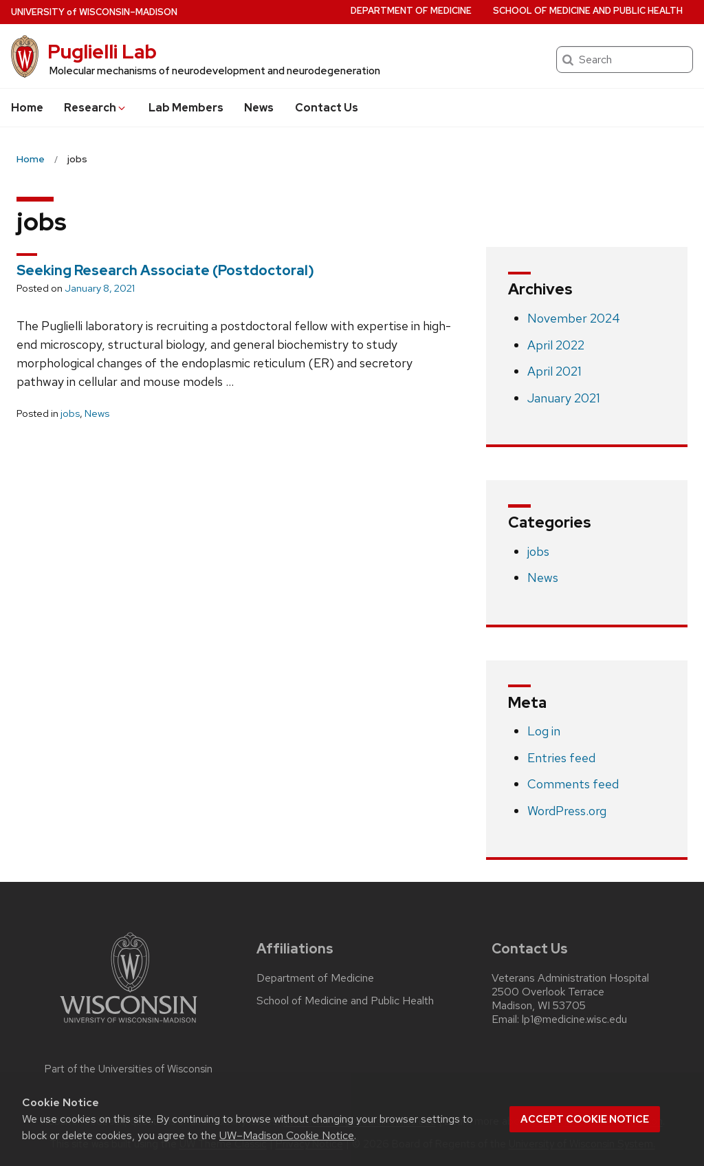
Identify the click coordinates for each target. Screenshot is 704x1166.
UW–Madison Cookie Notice (286, 1135)
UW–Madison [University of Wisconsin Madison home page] (94, 12)
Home (27, 107)
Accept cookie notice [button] (584, 1119)
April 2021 (554, 371)
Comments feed (573, 784)
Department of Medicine (411, 11)
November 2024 (573, 318)
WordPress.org (566, 811)
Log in (543, 731)
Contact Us (326, 107)
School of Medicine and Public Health (588, 11)
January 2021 (563, 398)
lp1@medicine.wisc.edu (574, 1019)
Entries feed (561, 758)
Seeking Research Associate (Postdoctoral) (165, 270)
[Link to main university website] (128, 1025)
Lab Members (185, 107)
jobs (70, 413)
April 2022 (555, 345)
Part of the (128, 1069)
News (259, 107)
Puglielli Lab (102, 52)
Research (95, 107)
